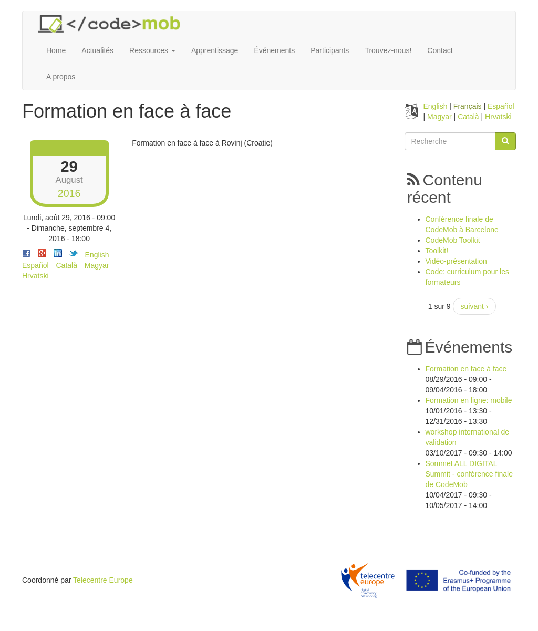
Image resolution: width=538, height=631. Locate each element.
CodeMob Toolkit (453, 240)
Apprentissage (215, 50)
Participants (330, 50)
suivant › (475, 306)
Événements (274, 50)
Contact (439, 50)
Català (66, 265)
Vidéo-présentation (456, 261)
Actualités (97, 50)
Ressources (152, 50)
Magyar (97, 265)
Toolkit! (437, 250)
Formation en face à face (466, 369)
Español (35, 265)
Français (467, 106)
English (97, 255)
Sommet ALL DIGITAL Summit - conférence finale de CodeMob (469, 474)
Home (56, 50)
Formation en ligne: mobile (469, 400)
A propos (60, 77)
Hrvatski (35, 276)
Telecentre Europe (103, 580)
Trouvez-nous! (388, 50)
